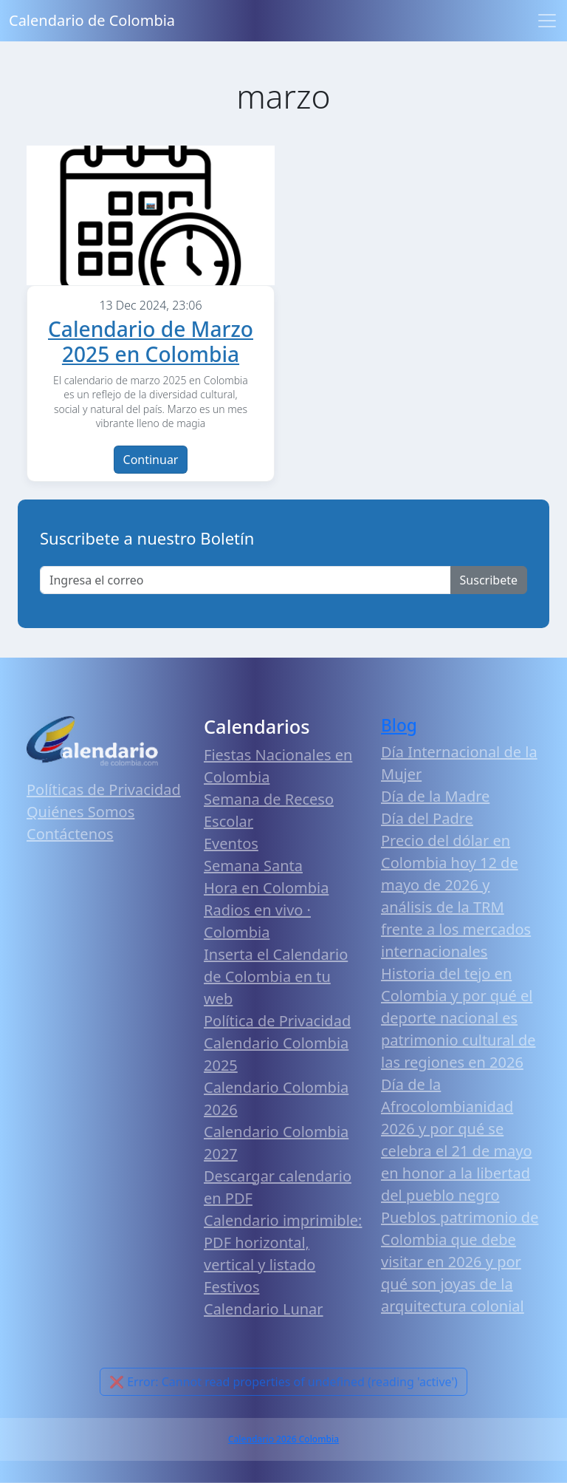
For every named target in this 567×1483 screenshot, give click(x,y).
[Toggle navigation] (547, 21)
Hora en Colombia (266, 888)
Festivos (231, 1287)
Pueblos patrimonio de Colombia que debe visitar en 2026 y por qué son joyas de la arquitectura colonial (459, 1261)
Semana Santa (253, 866)
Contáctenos (70, 834)
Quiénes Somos (80, 812)
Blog (399, 725)
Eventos (231, 843)
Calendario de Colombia (92, 20)
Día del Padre (427, 818)
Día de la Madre (435, 796)
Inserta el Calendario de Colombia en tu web (276, 976)
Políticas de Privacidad (104, 790)
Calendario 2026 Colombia (283, 1439)
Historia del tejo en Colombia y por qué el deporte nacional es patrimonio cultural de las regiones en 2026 (458, 1018)
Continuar (151, 459)
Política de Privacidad (277, 1021)
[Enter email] (245, 580)
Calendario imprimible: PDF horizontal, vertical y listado (283, 1242)
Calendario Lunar (263, 1309)
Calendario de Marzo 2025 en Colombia (150, 341)
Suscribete (489, 580)
